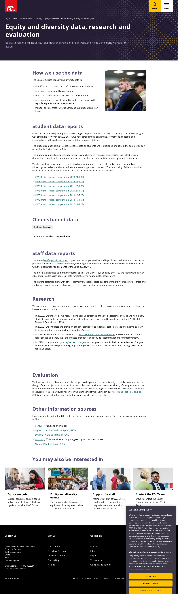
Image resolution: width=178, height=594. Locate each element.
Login (93, 555)
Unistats (39, 439)
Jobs (92, 551)
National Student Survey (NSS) (50, 444)
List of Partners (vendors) (140, 579)
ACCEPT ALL (150, 586)
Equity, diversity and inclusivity (55, 19)
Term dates (96, 560)
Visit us (51, 564)
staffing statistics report (56, 260)
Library (93, 546)
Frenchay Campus (57, 551)
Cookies (106, 578)
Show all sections (43, 227)
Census (38, 425)
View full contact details (15, 568)
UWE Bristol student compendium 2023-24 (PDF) (59, 177)
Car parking (53, 560)
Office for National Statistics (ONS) (52, 434)
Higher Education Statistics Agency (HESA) (56, 430)
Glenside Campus (56, 555)
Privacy (97, 578)
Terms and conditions (120, 578)
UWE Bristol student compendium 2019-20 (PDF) (59, 195)
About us (13, 19)
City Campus (54, 546)
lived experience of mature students (97, 334)
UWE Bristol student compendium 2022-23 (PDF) (59, 181)
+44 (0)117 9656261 (25, 566)
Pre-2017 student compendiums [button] (53, 236)
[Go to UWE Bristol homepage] (7, 19)
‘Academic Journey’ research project (68, 342)
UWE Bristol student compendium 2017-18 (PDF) (59, 204)
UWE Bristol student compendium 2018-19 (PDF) (59, 199)
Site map (75, 578)
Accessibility (86, 578)
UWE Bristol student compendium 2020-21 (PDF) (59, 190)
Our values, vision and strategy (30, 19)
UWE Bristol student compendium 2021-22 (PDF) (59, 186)
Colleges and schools (100, 564)
